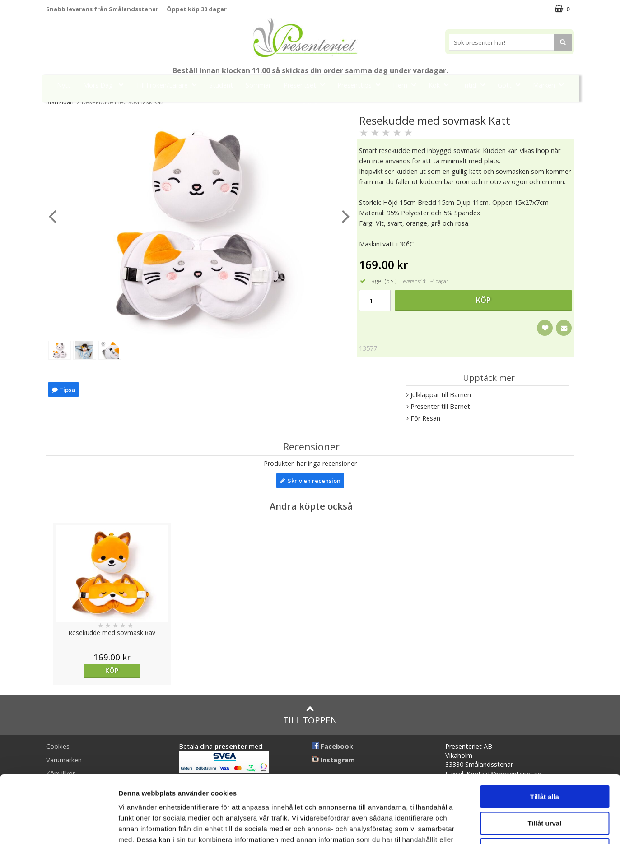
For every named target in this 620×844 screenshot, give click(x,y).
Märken (551, 85)
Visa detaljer (491, 826)
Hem (407, 85)
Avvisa (544, 786)
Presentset (307, 85)
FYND (310, 105)
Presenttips (361, 85)
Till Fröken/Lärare (169, 85)
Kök (441, 85)
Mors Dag (106, 85)
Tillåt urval (545, 760)
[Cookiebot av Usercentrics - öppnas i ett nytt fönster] (58, 826)
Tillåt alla (544, 733)
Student (221, 85)
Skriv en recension (310, 481)
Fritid (475, 85)
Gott (512, 85)
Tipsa (63, 391)
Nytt (63, 85)
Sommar (258, 85)
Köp (483, 300)
